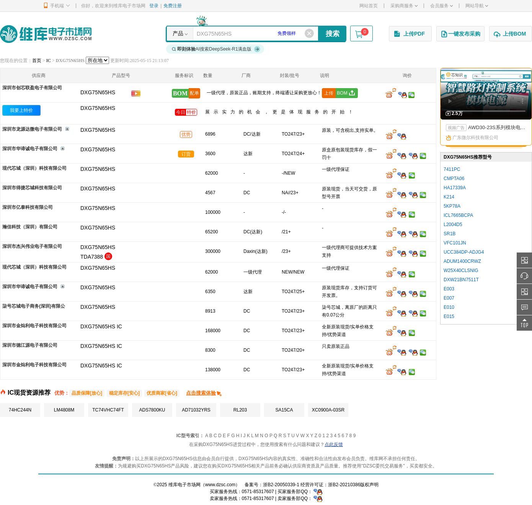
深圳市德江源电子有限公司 (29, 345)
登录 (153, 5)
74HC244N (20, 410)
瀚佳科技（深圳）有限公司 (29, 227)
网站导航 (476, 5)
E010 (449, 307)
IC (48, 60)
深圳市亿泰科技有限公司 (27, 207)
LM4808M (64, 410)
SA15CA (284, 410)
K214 (449, 197)
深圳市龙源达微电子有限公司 (32, 129)
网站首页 (368, 5)
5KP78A (452, 206)
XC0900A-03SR (328, 410)
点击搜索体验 (204, 393)
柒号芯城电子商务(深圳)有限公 (33, 306)
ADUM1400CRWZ (462, 261)
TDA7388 (91, 257)
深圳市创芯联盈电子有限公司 (32, 87)
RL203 (240, 410)
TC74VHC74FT (108, 410)
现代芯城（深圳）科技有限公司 (34, 168)
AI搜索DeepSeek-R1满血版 (216, 49)
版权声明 (369, 484)
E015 (449, 316)
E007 (449, 298)
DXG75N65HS (97, 108)
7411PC (452, 169)
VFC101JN (455, 243)
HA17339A (455, 187)
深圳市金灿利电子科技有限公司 (34, 325)
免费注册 (172, 5)
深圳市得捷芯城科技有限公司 (32, 187)
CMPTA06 (454, 178)
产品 (178, 33)
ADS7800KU (152, 410)
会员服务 (441, 5)
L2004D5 (453, 224)
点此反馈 (334, 444)
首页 (36, 60)
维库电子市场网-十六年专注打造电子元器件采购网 (45, 34)
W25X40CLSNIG (461, 270)
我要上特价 (21, 110)
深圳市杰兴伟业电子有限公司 (32, 246)
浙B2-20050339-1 (281, 484)
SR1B (449, 233)
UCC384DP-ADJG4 (464, 252)
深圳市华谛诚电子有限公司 (29, 148)
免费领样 (286, 33)
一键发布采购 (460, 34)
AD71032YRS (196, 410)
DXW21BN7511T (461, 279)
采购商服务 (404, 5)
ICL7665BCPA (458, 215)
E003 (449, 289)
